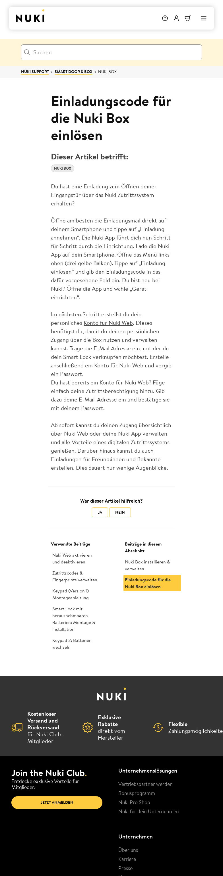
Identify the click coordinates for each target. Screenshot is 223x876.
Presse (125, 868)
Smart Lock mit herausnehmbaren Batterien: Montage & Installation (73, 618)
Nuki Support (35, 71)
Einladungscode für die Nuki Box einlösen (148, 583)
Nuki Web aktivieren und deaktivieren (72, 558)
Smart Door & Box (73, 71)
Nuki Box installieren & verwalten (147, 565)
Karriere (127, 859)
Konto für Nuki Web (108, 323)
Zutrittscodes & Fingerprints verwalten (74, 576)
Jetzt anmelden (57, 802)
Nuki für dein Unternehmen (148, 811)
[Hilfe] (165, 18)
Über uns (128, 850)
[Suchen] (111, 52)
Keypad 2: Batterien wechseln (72, 643)
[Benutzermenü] (176, 18)
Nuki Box (107, 71)
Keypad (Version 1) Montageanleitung (70, 594)
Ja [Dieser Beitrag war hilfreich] (100, 512)
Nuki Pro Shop (134, 802)
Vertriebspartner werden (145, 784)
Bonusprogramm (136, 793)
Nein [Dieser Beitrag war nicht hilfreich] (120, 512)
